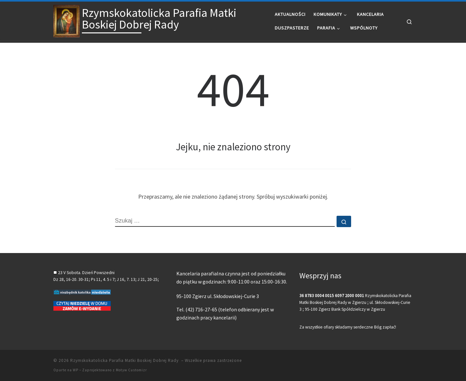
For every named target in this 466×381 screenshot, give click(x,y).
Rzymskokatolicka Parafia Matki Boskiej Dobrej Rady (125, 360)
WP (75, 370)
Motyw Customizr (131, 370)
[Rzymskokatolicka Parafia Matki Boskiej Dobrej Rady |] (66, 20)
